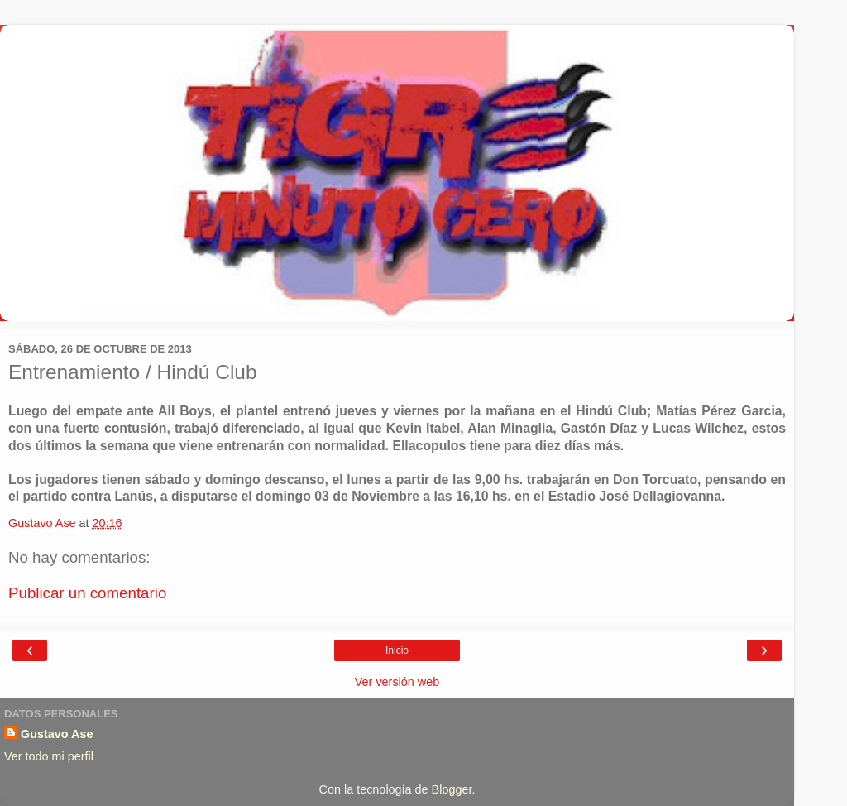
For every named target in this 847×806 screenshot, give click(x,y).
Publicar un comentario (87, 593)
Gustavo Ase (57, 734)
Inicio (397, 650)
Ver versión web (397, 681)
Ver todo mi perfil (48, 756)
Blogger (452, 789)
